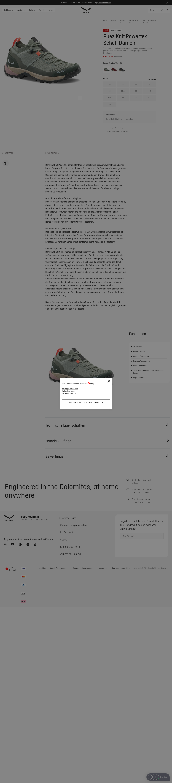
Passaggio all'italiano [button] (70, 388)
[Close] (109, 381)
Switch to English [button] (68, 391)
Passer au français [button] (69, 393)
